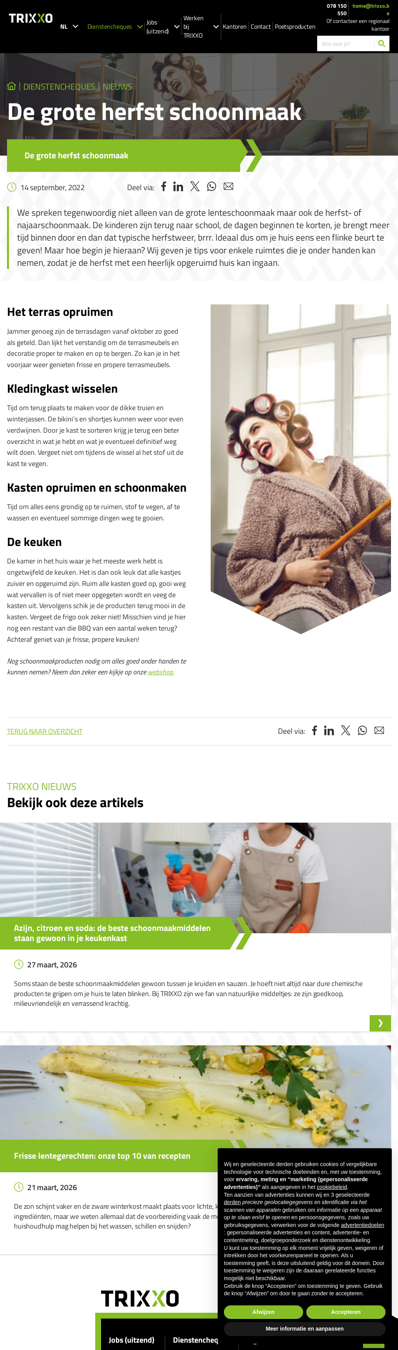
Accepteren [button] (346, 1312)
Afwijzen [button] (264, 1312)
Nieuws (168, 89)
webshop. (161, 677)
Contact (261, 26)
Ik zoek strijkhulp (192, 1215)
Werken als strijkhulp (197, 1237)
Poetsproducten (295, 26)
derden (232, 1202)
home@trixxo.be (371, 9)
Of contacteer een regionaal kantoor (357, 25)
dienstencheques (83, 89)
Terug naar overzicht (44, 736)
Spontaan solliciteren (133, 1215)
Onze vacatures (126, 1204)
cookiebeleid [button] (332, 1187)
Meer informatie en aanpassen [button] (305, 1329)
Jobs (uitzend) (163, 26)
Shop (179, 1248)
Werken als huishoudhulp (201, 1226)
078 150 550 (337, 9)
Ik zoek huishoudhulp (196, 1204)
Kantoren (235, 26)
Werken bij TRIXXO (201, 27)
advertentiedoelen (362, 1225)
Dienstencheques (115, 26)
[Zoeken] (381, 43)
